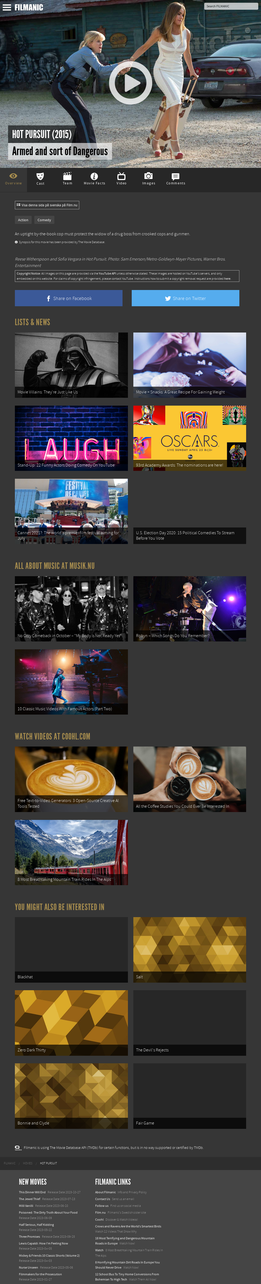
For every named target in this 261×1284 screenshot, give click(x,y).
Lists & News (32, 322)
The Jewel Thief (29, 1187)
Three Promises (29, 1225)
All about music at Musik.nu (55, 562)
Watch (99, 1238)
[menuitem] (9, 1151)
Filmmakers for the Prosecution (40, 1262)
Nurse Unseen (28, 1255)
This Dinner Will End (32, 1180)
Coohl (99, 1207)
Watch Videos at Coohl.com (52, 730)
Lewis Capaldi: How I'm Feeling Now (43, 1231)
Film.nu (100, 1200)
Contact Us (102, 1187)
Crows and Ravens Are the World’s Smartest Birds (128, 1214)
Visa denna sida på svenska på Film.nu (47, 205)
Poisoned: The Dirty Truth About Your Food (48, 1200)
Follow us (101, 1194)
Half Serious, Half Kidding (36, 1212)
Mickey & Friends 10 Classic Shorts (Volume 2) (49, 1243)
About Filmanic (105, 1180)
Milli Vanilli (26, 1194)
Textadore (102, 1274)
